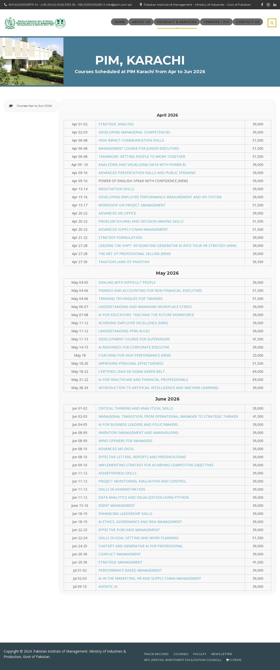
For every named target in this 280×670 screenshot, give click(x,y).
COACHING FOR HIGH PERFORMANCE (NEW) (134, 355)
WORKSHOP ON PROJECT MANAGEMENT (132, 205)
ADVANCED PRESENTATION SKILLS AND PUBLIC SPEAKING (146, 172)
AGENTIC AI (107, 586)
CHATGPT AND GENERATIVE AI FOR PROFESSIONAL (140, 546)
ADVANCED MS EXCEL (116, 448)
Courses (180, 654)
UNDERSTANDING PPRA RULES (124, 331)
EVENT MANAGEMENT (116, 505)
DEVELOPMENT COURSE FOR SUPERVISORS (134, 339)
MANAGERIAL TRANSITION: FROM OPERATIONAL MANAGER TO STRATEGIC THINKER (168, 416)
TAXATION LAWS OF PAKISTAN (123, 261)
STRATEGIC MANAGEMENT (120, 562)
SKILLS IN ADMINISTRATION (121, 489)
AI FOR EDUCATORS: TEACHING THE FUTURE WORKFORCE (146, 314)
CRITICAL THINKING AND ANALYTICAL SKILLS (135, 408)
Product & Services (176, 22)
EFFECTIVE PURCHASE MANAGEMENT (129, 529)
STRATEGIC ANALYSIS (116, 124)
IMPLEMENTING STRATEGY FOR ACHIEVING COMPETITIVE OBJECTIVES (156, 465)
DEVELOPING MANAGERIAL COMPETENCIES (134, 132)
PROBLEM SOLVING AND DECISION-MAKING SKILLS (140, 221)
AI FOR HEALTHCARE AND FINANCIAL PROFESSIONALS (143, 379)
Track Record (156, 654)
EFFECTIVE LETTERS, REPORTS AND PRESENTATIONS (142, 457)
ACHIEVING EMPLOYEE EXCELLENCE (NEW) (133, 323)
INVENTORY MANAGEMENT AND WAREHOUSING (138, 432)
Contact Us (247, 22)
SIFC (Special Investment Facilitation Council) (182, 660)
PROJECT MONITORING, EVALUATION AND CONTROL (142, 481)
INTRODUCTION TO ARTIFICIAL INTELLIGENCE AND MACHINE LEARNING (158, 387)
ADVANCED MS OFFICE (117, 213)
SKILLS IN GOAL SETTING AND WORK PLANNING (138, 538)
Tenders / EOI (216, 22)
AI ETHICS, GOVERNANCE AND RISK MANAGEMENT (140, 521)
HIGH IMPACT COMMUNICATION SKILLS (131, 140)
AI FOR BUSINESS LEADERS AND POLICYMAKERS (138, 424)
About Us (141, 22)
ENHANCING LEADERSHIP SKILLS (125, 513)
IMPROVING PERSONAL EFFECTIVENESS (130, 363)
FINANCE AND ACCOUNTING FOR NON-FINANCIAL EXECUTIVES (150, 290)
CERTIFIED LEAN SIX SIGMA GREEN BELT (131, 371)
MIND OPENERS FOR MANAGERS (125, 440)
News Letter (221, 654)
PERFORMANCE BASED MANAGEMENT (130, 570)
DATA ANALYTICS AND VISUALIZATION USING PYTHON (143, 497)
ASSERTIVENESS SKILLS (117, 473)
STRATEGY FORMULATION (120, 237)
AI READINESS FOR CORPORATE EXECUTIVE (133, 347)
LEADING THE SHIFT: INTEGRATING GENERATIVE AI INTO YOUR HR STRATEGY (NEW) (167, 245)
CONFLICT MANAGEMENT (119, 554)
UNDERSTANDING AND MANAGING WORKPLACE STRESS (145, 306)
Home (119, 22)
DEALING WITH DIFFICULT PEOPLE (127, 282)
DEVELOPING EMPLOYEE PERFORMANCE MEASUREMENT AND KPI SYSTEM (159, 197)
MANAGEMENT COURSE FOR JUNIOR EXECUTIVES (138, 148)
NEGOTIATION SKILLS (116, 189)
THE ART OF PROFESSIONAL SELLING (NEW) (134, 253)
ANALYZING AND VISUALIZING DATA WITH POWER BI (142, 164)
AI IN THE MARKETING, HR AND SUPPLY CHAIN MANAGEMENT (149, 578)
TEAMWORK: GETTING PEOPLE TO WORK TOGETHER (141, 156)
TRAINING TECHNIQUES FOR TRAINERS (130, 298)
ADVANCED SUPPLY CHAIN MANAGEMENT (133, 229)
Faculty (199, 654)
